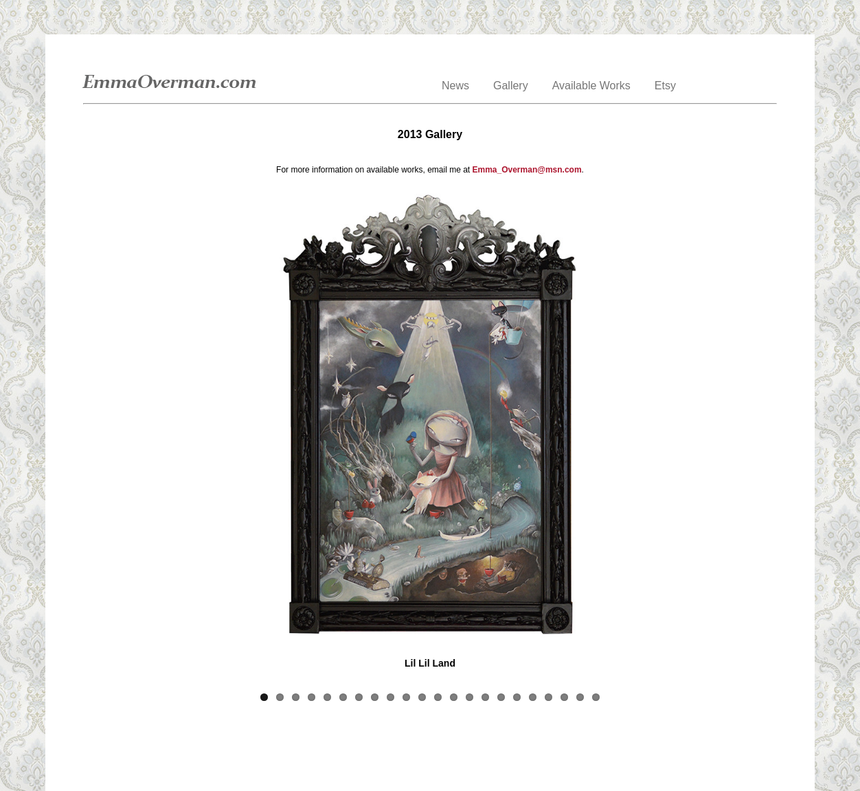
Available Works (591, 85)
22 (596, 697)
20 (564, 697)
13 (453, 697)
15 (485, 697)
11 (422, 697)
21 (580, 697)
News (455, 85)
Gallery (510, 85)
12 (438, 697)
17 (517, 697)
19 (548, 697)
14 (469, 697)
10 (406, 697)
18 (532, 697)
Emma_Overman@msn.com (527, 170)
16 (501, 697)
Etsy (665, 85)
